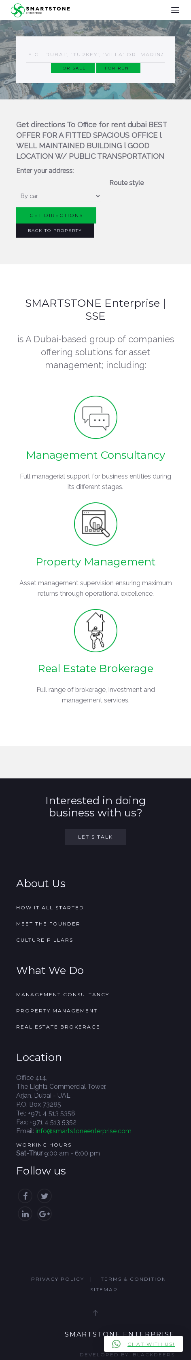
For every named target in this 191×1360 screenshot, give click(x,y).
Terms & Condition (133, 1279)
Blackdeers (154, 1355)
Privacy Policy (57, 1279)
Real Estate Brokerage (95, 668)
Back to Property (55, 230)
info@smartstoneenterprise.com (84, 1131)
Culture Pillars (44, 940)
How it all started (50, 908)
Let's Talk (95, 837)
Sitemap (104, 1289)
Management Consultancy (95, 455)
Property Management (96, 561)
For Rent (118, 68)
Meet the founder (48, 924)
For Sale (72, 68)
